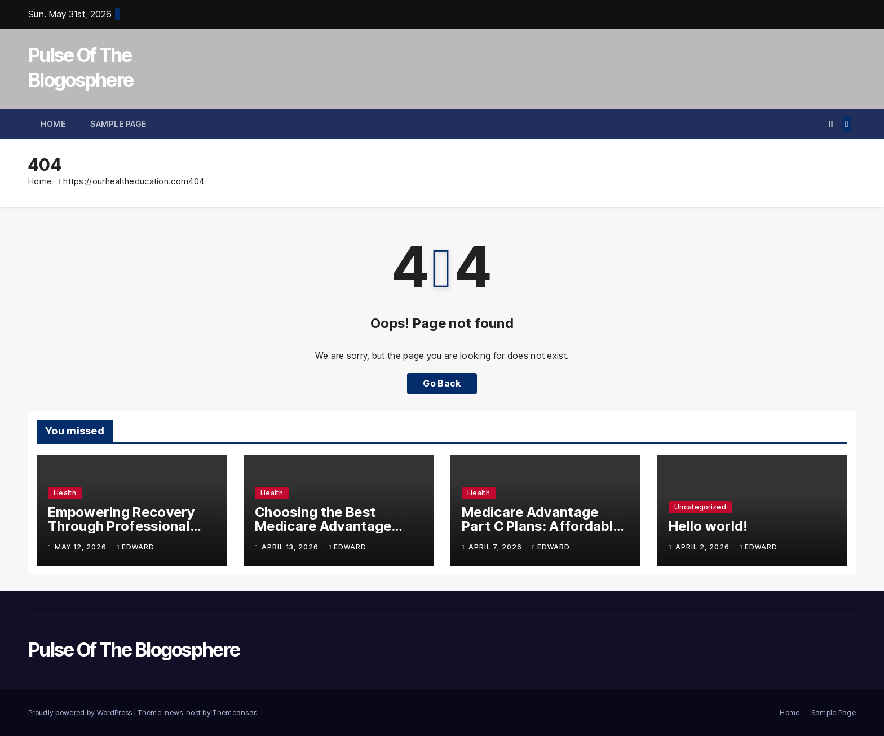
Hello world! (708, 526)
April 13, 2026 (291, 547)
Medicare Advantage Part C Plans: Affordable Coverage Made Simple (541, 526)
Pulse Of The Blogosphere (134, 649)
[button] (830, 124)
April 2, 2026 (703, 547)
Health (65, 493)
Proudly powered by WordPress (81, 712)
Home (53, 123)
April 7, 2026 (496, 547)
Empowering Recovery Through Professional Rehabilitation (121, 526)
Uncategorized (700, 507)
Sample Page (118, 123)
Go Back (442, 383)
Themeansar (234, 712)
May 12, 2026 (82, 547)
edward (135, 547)
